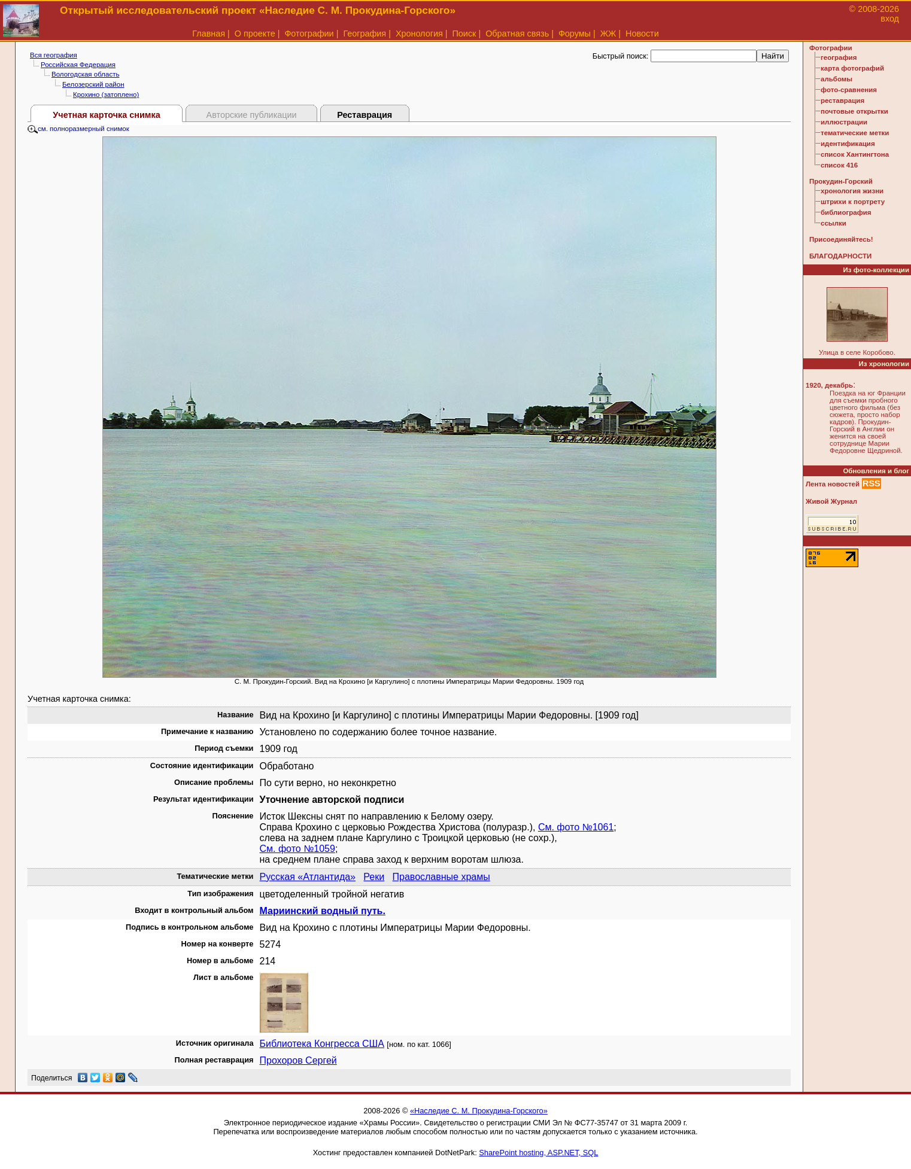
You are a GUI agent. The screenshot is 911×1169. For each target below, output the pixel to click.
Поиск (464, 33)
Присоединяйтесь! (841, 239)
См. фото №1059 (297, 849)
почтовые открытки (854, 111)
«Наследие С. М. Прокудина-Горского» (479, 1110)
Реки (373, 877)
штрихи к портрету (853, 201)
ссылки (833, 223)
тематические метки (855, 132)
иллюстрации (844, 122)
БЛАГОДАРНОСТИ (840, 256)
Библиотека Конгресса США (322, 1044)
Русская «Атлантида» (308, 877)
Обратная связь (517, 33)
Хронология (419, 33)
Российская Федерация (78, 64)
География (364, 33)
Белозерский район (93, 84)
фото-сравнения (849, 89)
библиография (846, 212)
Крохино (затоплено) (106, 94)
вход (889, 18)
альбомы (836, 79)
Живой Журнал (831, 501)
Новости (642, 33)
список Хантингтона (855, 154)
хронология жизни (852, 190)
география (839, 57)
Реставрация (364, 115)
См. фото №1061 (576, 827)
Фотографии (308, 33)
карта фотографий (852, 68)
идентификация (848, 143)
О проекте (255, 33)
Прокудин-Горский (841, 181)
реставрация (842, 100)
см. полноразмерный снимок (78, 128)
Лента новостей (833, 484)
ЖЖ (608, 33)
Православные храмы (441, 877)
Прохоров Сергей (298, 1060)
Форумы (574, 33)
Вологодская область (85, 74)
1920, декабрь (829, 385)
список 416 (839, 165)
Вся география (53, 55)
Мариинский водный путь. (322, 911)
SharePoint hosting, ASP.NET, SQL (538, 1152)
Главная (208, 33)
